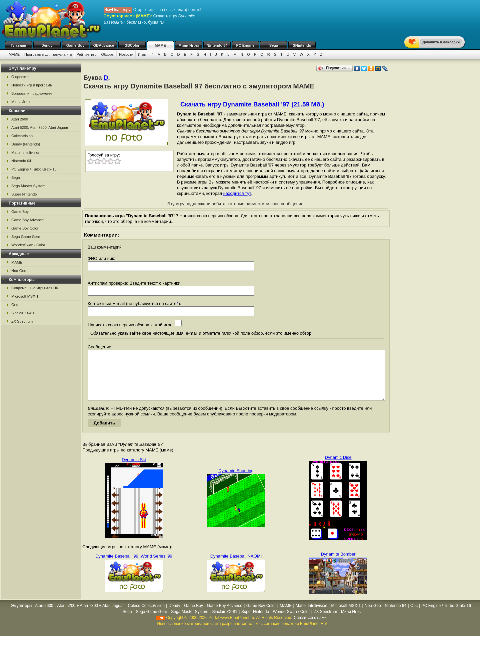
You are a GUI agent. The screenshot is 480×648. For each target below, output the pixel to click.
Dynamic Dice (338, 467)
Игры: (143, 54)
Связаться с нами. (311, 627)
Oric (14, 305)
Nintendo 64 (217, 45)
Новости (126, 54)
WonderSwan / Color (28, 245)
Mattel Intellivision (25, 152)
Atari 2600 (19, 119)
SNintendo (302, 45)
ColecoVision (22, 136)
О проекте (20, 77)
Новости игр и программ (32, 85)
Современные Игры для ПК (34, 288)
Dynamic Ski (134, 469)
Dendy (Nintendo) (25, 144)
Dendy (47, 45)
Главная (18, 45)
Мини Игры (189, 45)
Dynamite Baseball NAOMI (236, 566)
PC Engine (245, 45)
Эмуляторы (21, 615)
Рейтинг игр (87, 54)
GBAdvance (103, 45)
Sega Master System (28, 186)
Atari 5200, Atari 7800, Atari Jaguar (39, 127)
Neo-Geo (18, 271)
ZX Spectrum (22, 321)
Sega (273, 45)
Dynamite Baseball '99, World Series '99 (133, 566)
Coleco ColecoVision (146, 615)
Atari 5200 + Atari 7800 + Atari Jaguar (90, 615)
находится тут (237, 193)
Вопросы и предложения (32, 93)
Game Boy (75, 45)
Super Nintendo (24, 194)
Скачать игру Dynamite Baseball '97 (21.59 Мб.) (252, 104)
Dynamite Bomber (338, 564)
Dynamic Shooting (236, 480)
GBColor (131, 45)
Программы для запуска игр (48, 54)
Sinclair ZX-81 (22, 313)
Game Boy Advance (27, 220)
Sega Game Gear (25, 237)
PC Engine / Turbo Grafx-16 (34, 169)
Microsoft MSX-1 (24, 296)
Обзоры (108, 54)
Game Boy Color (24, 228)
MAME (160, 45)
